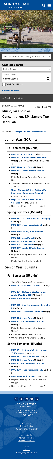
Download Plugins (26, 438)
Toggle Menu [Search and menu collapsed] (49, 5)
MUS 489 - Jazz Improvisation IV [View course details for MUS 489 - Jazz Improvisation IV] (27, 370)
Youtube (31, 399)
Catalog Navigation (14, 98)
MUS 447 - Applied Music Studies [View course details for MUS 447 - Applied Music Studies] (27, 170)
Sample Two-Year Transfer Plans (30, 131)
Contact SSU (26, 423)
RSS (37, 399)
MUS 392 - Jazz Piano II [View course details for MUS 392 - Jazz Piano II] (23, 238)
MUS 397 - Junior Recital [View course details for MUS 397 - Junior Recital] (23, 241)
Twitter (21, 399)
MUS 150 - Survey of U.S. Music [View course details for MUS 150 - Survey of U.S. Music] (26, 285)
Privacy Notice (26, 426)
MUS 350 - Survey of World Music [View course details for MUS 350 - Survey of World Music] (27, 231)
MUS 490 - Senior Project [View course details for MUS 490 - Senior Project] (23, 376)
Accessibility (26, 435)
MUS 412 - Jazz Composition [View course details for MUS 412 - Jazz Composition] (25, 356)
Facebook (16, 399)
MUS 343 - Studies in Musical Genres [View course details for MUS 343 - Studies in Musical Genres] (29, 157)
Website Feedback (26, 441)
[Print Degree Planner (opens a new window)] (35, 107)
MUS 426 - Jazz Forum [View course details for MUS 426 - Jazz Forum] (22, 167)
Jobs (26, 447)
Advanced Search (10, 90)
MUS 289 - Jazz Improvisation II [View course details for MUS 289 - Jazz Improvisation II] (26, 225)
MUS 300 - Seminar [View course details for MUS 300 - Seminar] (20, 298)
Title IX (26, 449)
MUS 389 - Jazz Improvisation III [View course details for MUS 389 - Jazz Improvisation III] (27, 311)
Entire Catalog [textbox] (10, 69)
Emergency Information (26, 452)
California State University (26, 429)
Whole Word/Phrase (14, 84)
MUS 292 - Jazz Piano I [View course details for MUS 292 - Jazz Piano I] (22, 154)
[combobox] (26, 56)
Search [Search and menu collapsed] (43, 5)
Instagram (26, 399)
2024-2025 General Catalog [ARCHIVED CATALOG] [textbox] (27, 56)
